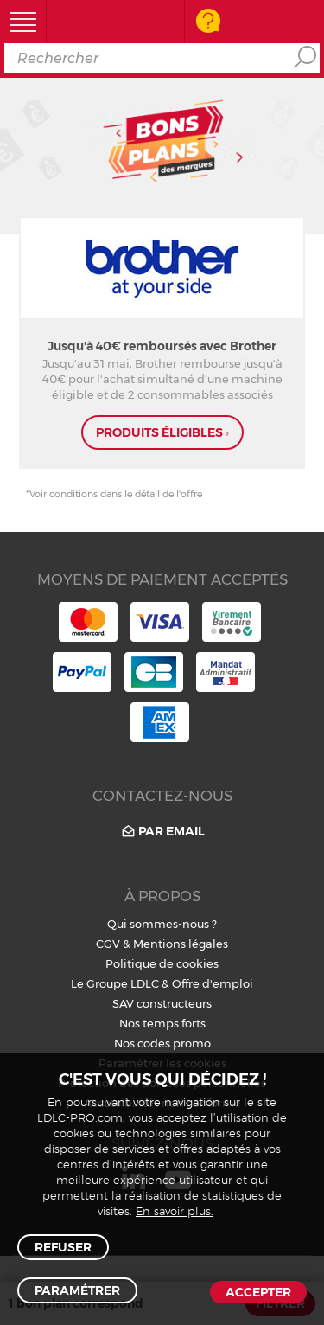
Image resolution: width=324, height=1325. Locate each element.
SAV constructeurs (162, 1003)
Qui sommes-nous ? (162, 924)
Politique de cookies (162, 963)
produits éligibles (162, 432)
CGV (108, 944)
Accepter (258, 1292)
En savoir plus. (174, 1212)
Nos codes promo (162, 1043)
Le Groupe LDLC (115, 983)
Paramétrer (77, 1290)
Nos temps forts (162, 1023)
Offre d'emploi (212, 983)
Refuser (63, 1247)
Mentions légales (180, 944)
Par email (162, 832)
